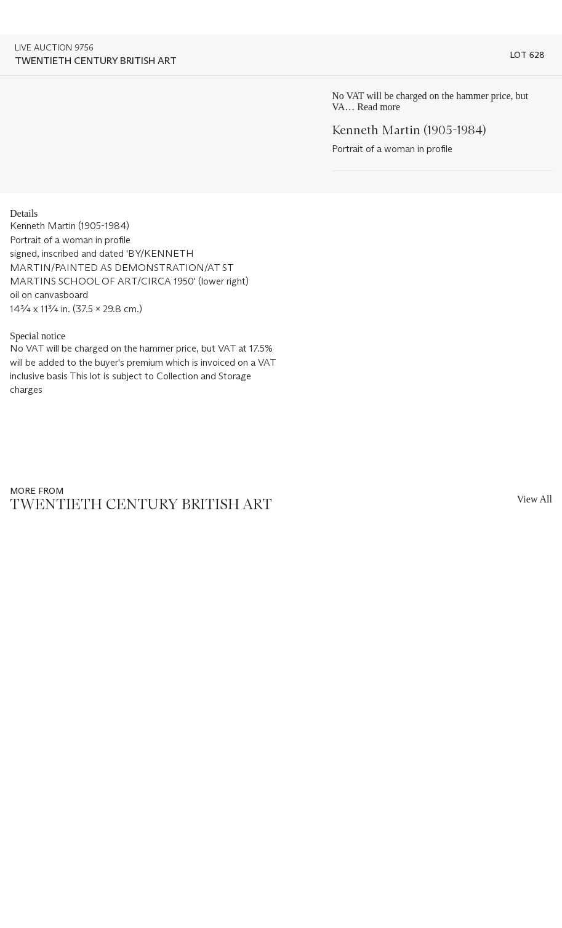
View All (534, 499)
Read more (378, 107)
